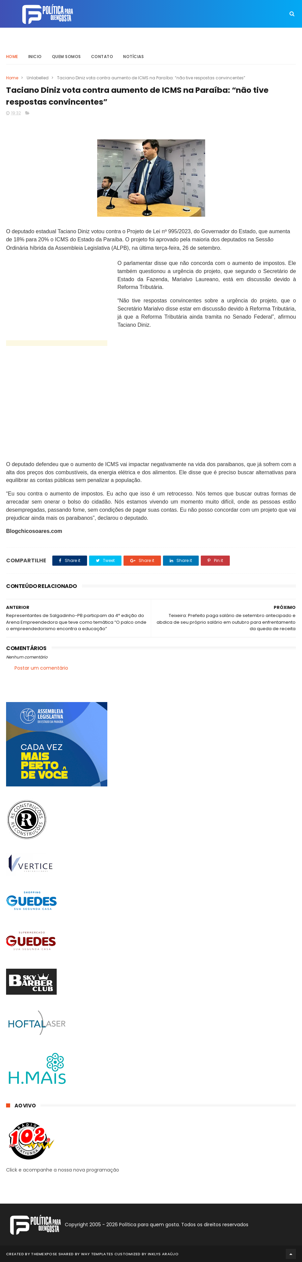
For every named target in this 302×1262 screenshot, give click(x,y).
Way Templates (97, 1253)
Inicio (35, 55)
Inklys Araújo (163, 1253)
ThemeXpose (44, 1253)
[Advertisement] (67, 405)
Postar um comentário (41, 668)
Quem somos (66, 55)
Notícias (133, 55)
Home (12, 55)
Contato (102, 55)
